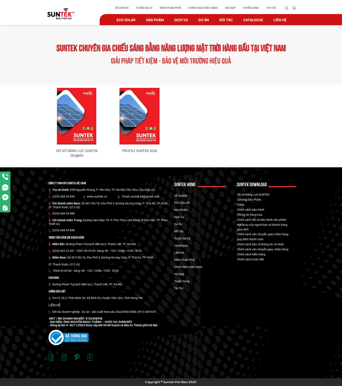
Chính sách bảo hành (250, 209)
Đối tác (226, 20)
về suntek (122, 7)
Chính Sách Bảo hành (203, 7)
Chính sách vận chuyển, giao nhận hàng (262, 234)
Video (240, 204)
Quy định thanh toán (250, 239)
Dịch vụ (181, 20)
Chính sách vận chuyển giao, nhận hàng (262, 249)
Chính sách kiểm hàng (251, 254)
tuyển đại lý (144, 7)
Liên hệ (280, 20)
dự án (203, 20)
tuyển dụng (251, 7)
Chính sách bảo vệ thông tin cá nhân (260, 244)
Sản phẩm (155, 20)
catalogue (253, 20)
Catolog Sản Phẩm (249, 199)
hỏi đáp (230, 7)
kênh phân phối (170, 7)
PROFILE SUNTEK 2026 (139, 151)
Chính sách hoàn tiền (250, 259)
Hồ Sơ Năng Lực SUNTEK (253, 194)
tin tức (271, 7)
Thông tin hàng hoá (249, 214)
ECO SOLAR (126, 20)
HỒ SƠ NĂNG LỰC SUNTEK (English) (77, 153)
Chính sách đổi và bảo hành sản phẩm (261, 219)
